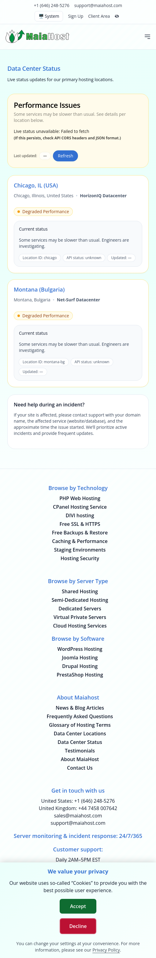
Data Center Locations (80, 733)
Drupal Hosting (80, 666)
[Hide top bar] (117, 16)
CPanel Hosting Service (80, 507)
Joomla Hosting (80, 657)
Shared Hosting (80, 591)
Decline (78, 926)
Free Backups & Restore (80, 532)
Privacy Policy (106, 950)
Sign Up (75, 16)
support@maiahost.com (98, 5)
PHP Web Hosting (79, 498)
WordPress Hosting (80, 649)
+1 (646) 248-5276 (51, 5)
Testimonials (80, 750)
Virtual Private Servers (80, 617)
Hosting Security (80, 558)
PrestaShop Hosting (80, 674)
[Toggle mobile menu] (147, 36)
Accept (78, 906)
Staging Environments (80, 549)
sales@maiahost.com (78, 815)
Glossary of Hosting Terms (80, 725)
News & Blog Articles (80, 707)
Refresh (65, 156)
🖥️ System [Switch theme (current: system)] (49, 16)
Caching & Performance (79, 541)
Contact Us (80, 767)
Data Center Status (80, 742)
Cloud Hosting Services (79, 625)
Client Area (99, 16)
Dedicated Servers (79, 608)
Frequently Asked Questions (80, 716)
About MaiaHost (80, 759)
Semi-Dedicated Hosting (80, 600)
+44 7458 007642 (97, 808)
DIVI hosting (79, 515)
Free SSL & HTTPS (79, 524)
